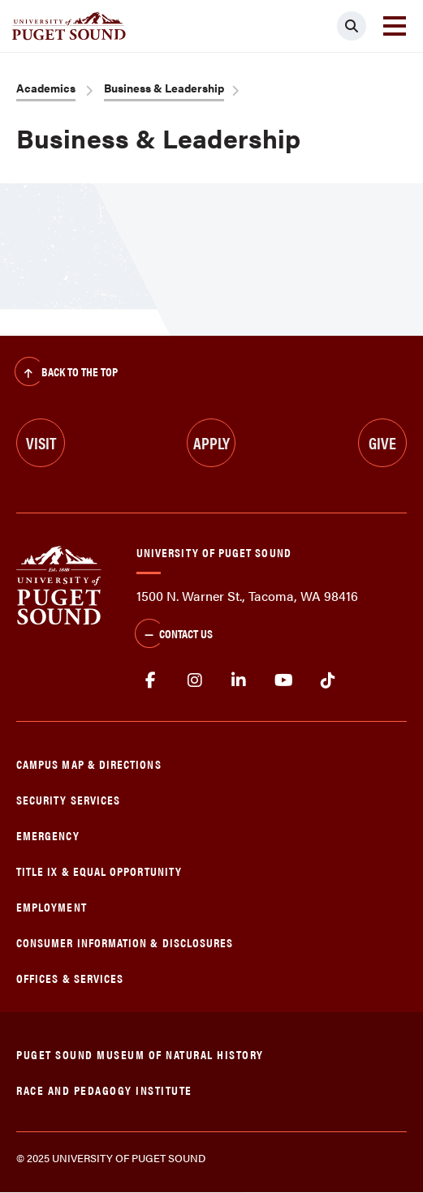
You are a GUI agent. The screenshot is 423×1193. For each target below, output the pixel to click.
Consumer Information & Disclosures (124, 942)
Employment (51, 906)
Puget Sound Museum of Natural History (140, 1053)
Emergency (48, 834)
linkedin (239, 680)
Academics (46, 87)
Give (382, 442)
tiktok (327, 680)
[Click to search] (351, 26)
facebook (150, 680)
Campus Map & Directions (89, 763)
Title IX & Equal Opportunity (99, 870)
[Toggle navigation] (394, 26)
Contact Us (174, 635)
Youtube (284, 680)
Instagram (195, 680)
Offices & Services (69, 977)
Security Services (68, 799)
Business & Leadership (164, 87)
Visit (41, 442)
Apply (211, 442)
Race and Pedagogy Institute (104, 1089)
